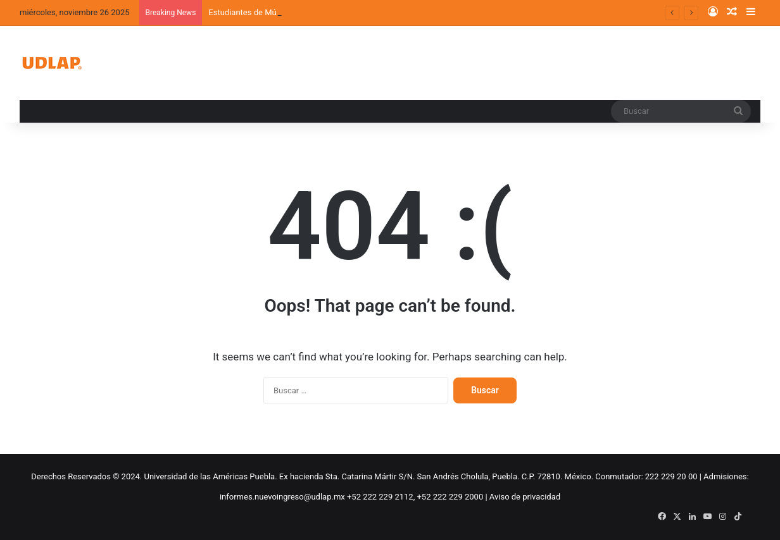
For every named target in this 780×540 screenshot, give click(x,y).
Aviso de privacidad (524, 496)
